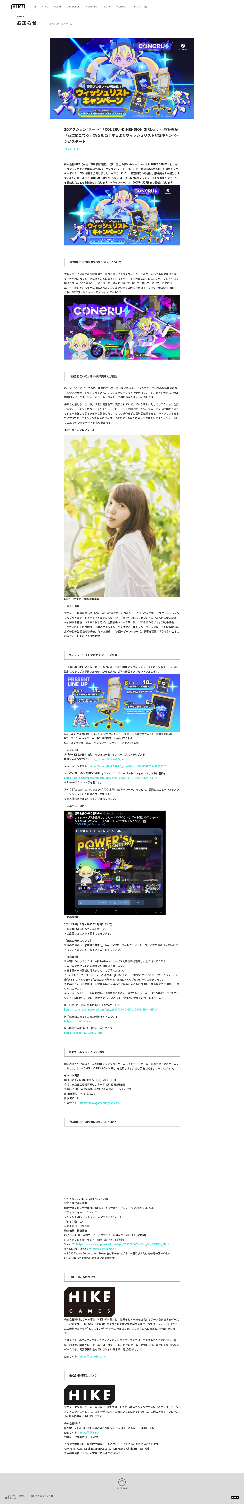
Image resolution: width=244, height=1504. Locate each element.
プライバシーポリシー (16, 1495)
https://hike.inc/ (89, 1432)
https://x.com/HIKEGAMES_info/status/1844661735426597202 (128, 766)
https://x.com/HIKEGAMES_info (107, 759)
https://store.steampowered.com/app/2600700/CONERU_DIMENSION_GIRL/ (110, 777)
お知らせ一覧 (56, 23)
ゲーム (69, 23)
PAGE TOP (122, 1488)
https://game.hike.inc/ (93, 1356)
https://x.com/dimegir (77, 1021)
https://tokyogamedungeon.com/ (99, 1103)
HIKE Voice (139, 7)
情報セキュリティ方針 (42, 1495)
